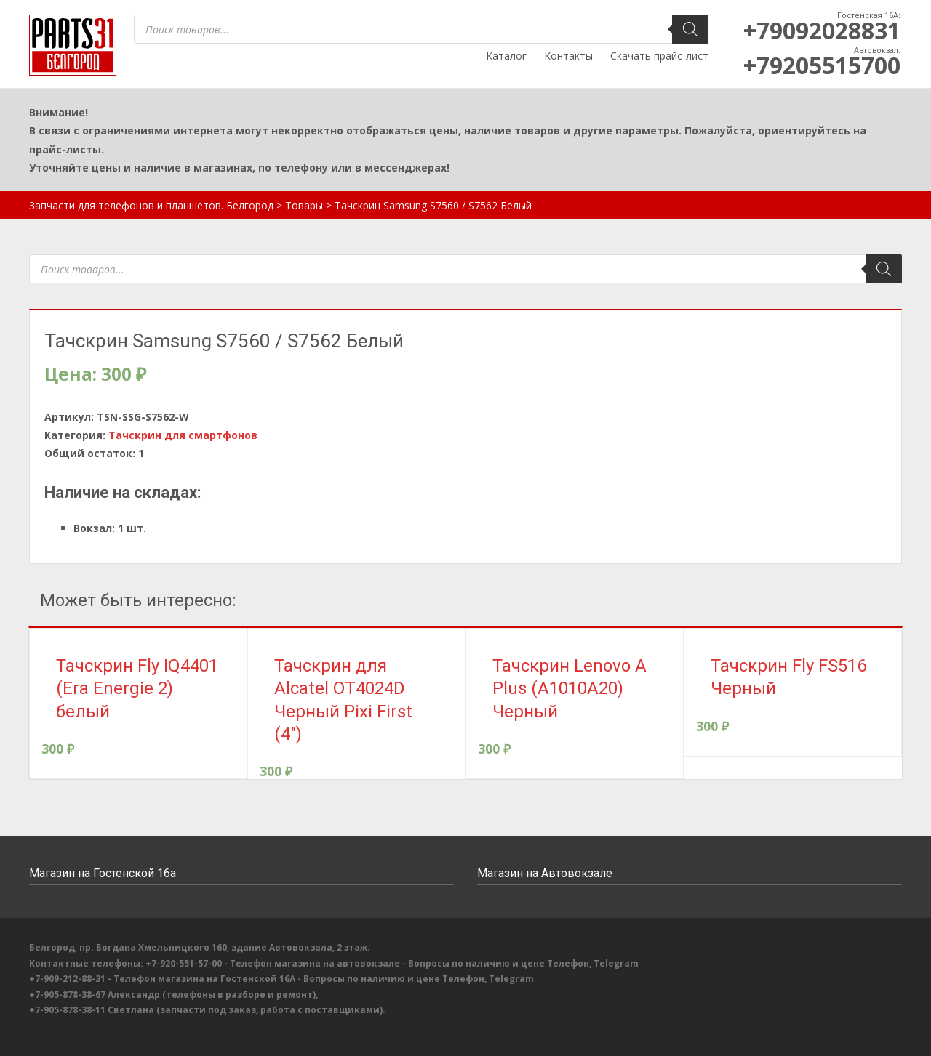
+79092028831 (821, 30)
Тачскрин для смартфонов (182, 435)
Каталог (506, 56)
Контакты (568, 56)
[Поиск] (690, 29)
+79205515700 (821, 65)
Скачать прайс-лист (659, 56)
